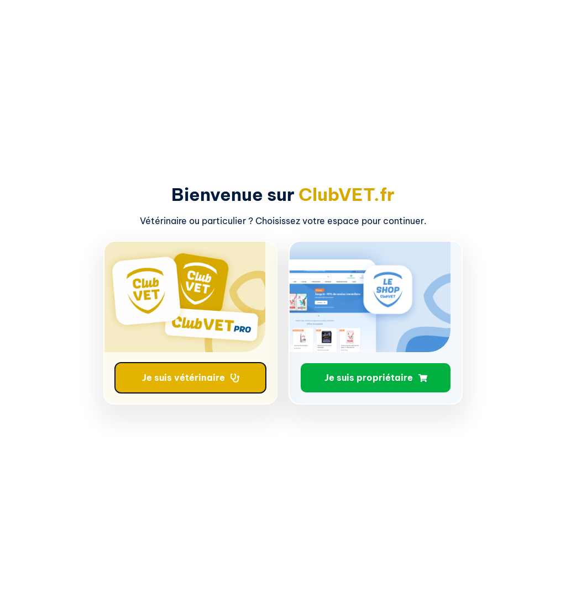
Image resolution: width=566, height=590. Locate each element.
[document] (283, 295)
